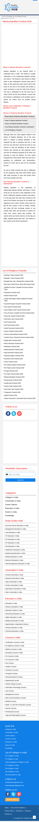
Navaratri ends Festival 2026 (13, 359)
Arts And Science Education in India (16, 525)
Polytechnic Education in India (15, 550)
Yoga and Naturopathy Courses (15, 715)
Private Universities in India (14, 585)
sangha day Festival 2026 (12, 383)
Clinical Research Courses (14, 677)
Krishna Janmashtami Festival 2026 (15, 334)
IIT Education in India (12, 536)
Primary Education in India (13, 627)
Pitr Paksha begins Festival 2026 (14, 365)
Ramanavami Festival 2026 (13, 380)
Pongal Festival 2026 (11, 371)
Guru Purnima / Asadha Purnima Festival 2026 (19, 313)
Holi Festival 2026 (10, 322)
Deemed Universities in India (14, 578)
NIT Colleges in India (12, 756)
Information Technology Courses (15, 687)
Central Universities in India (14, 575)
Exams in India (11, 512)
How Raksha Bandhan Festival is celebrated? (19, 127)
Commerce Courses (11, 670)
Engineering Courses (12, 680)
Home (3, 16)
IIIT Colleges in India (11, 765)
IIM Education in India (12, 546)
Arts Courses (9, 663)
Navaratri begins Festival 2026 (14, 355)
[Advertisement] (19, 46)
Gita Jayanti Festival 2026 (12, 307)
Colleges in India (11, 497)
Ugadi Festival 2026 (10, 395)
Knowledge (9, 16)
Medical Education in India (13, 557)
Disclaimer (19, 811)
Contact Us (8, 814)
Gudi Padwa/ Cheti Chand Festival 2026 (17, 310)
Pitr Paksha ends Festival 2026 (14, 368)
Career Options (11, 505)
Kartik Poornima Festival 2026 (14, 328)
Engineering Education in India (15, 553)
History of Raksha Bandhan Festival (16, 123)
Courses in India (10, 739)
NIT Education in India (12, 539)
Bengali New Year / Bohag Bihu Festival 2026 (18, 281)
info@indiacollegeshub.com (14, 782)
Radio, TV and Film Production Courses (18, 705)
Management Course (12, 694)
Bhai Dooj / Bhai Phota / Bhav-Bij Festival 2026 (19, 284)
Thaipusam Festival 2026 (12, 392)
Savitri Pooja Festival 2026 (12, 386)
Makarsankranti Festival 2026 (13, 349)
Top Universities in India (13, 775)
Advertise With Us (12, 799)
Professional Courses (12, 712)
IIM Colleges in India (11, 768)
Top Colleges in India (12, 771)
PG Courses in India (11, 656)
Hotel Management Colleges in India (17, 762)
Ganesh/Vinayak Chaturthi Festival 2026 (17, 304)
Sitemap (27, 811)
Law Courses (9, 691)
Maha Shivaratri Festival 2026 (13, 343)
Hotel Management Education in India (17, 564)
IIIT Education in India (12, 543)
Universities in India (12, 501)
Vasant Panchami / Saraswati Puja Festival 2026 (19, 398)
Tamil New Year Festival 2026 (13, 389)
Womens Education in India (14, 560)
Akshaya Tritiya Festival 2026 (13, 275)
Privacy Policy (9, 811)
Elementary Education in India (15, 614)
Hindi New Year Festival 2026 (13, 319)
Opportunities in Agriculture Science (16, 624)
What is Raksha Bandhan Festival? (16, 120)
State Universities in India (13, 582)
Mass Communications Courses (15, 698)
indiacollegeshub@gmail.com (14, 785)
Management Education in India (15, 529)
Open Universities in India (13, 592)
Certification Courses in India (14, 642)
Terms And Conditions (18, 808)
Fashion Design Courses (13, 684)
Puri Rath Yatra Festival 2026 (13, 374)
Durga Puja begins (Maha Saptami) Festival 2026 (18, 300)
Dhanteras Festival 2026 (12, 292)
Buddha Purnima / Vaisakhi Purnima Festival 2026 (18, 288)
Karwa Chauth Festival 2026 (13, 331)
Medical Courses (10, 701)
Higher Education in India (13, 617)
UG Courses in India (12, 659)
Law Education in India (12, 532)
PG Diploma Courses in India (14, 646)
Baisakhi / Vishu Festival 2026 (14, 278)
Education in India (12, 508)
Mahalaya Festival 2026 (12, 346)
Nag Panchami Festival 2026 (13, 352)
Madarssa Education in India (14, 621)
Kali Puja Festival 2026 (11, 325)
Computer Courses (11, 673)
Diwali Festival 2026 (10, 295)
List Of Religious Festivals (20, 16)
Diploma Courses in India (13, 649)
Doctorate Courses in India (14, 653)
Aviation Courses (10, 666)
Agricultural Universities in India (15, 589)
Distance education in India (14, 607)
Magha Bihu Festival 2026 (12, 340)
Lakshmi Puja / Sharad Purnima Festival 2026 (19, 337)
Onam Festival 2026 (10, 362)
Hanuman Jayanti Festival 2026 (14, 316)
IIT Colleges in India (11, 759)
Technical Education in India (14, 631)
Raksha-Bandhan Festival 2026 (14, 377)
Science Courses (10, 708)
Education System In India (13, 610)
